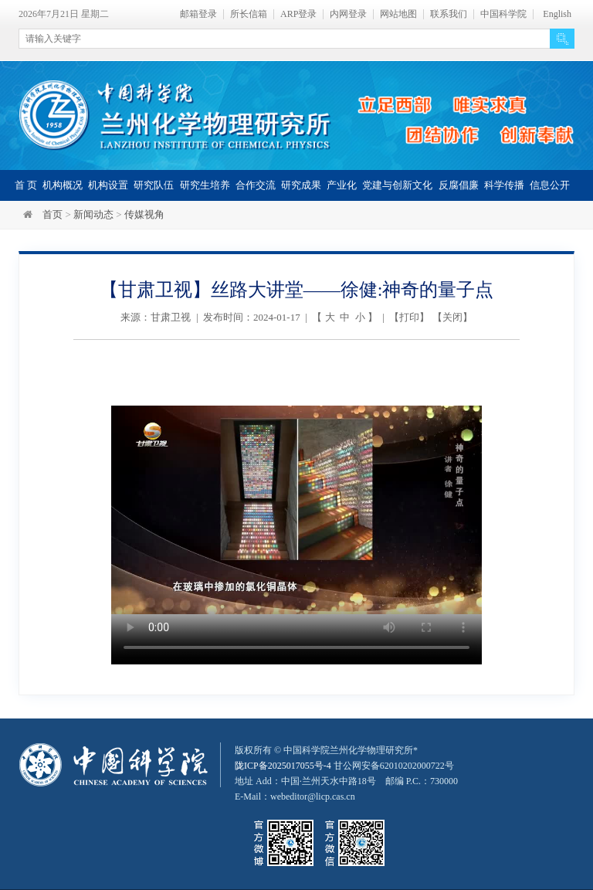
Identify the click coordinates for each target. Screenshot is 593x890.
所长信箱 (248, 14)
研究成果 (301, 185)
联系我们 (448, 14)
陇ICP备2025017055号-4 (283, 765)
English (557, 14)
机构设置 (108, 185)
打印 (409, 317)
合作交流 (256, 185)
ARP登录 (298, 14)
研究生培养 (205, 185)
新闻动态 (93, 214)
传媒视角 (144, 214)
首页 (52, 214)
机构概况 (62, 185)
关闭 (452, 317)
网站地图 (398, 14)
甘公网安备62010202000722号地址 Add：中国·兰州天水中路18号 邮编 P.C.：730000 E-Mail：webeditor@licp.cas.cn (346, 781)
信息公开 (550, 185)
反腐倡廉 (459, 185)
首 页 (26, 185)
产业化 (342, 185)
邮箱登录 (198, 14)
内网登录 (348, 14)
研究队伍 (154, 185)
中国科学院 (503, 14)
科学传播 (504, 185)
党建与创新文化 (397, 185)
